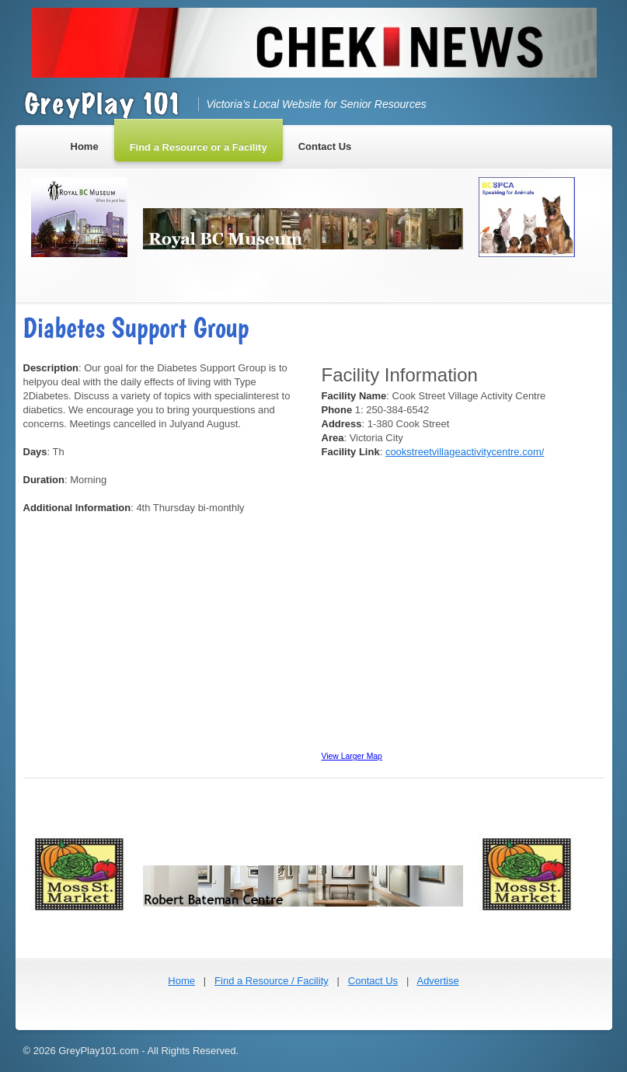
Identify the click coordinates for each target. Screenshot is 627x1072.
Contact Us (373, 981)
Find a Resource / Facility (271, 981)
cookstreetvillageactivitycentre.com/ (464, 452)
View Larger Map (352, 756)
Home (181, 981)
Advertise (437, 981)
